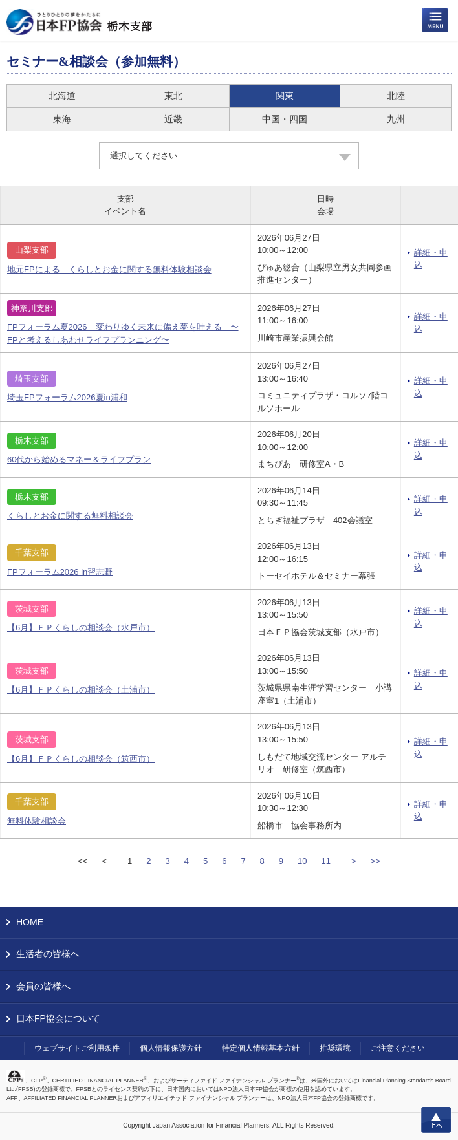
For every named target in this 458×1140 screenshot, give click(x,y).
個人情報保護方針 (171, 1048)
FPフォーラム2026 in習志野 (60, 572)
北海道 (62, 96)
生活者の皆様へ (48, 954)
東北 (173, 96)
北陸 (396, 96)
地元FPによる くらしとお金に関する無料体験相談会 (109, 269)
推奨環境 (335, 1048)
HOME (29, 922)
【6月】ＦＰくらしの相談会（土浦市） (81, 689)
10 (302, 861)
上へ (436, 1120)
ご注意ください (398, 1048)
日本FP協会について (58, 1018)
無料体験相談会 (36, 821)
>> (375, 861)
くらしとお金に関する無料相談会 (70, 516)
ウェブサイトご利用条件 (77, 1048)
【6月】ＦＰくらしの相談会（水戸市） (81, 627)
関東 (285, 96)
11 (326, 861)
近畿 (173, 119)
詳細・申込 (431, 259)
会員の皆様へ (43, 986)
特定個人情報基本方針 (261, 1048)
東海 (62, 119)
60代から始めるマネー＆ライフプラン (79, 459)
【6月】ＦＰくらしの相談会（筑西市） (81, 759)
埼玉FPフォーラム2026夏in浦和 (67, 397)
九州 (396, 119)
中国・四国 (284, 119)
